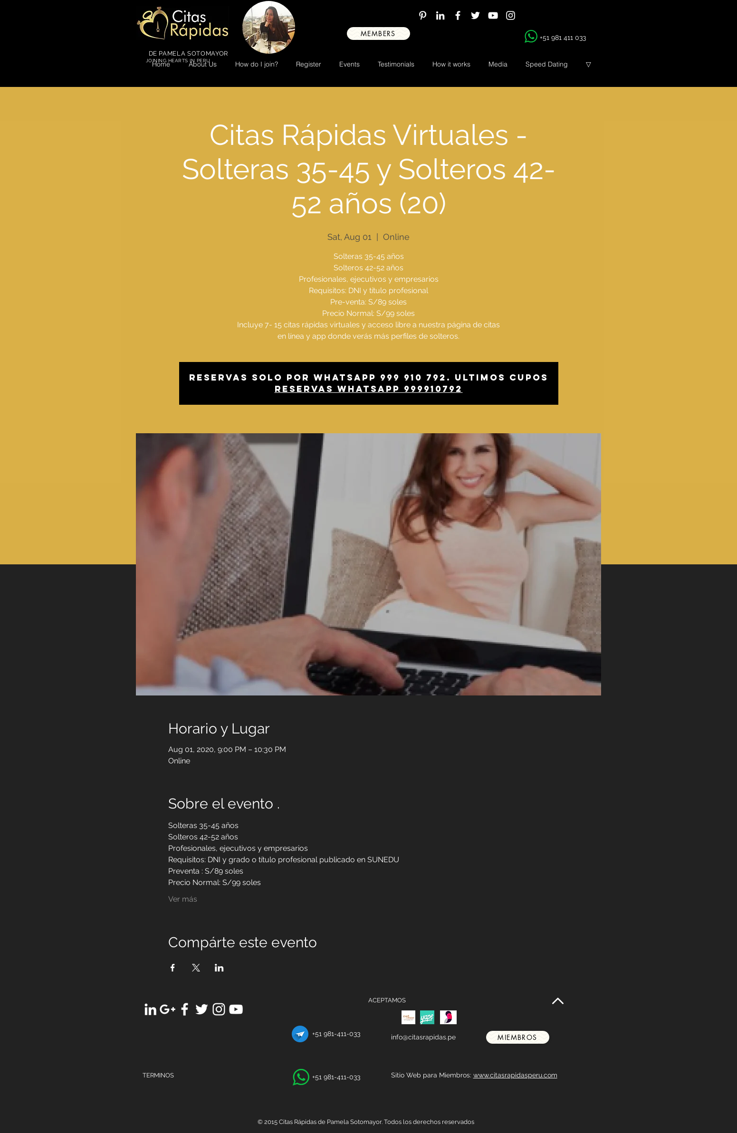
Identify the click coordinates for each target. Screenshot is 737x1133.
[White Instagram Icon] (511, 15)
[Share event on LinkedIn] (219, 967)
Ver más (182, 899)
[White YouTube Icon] (493, 15)
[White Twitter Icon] (475, 15)
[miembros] (517, 1037)
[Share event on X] (196, 967)
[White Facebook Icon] (458, 15)
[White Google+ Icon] (167, 1009)
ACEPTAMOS (387, 1000)
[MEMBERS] (378, 33)
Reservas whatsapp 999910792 (369, 388)
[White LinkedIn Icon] (440, 15)
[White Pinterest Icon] (423, 15)
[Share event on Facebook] (172, 967)
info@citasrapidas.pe (423, 1037)
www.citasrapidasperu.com (515, 1075)
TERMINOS (158, 1075)
